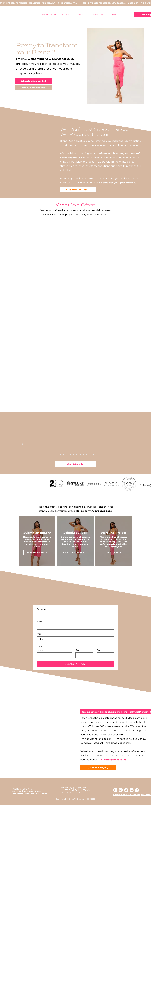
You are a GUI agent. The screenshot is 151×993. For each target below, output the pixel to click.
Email (39, 621)
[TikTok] (137, 790)
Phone (39, 634)
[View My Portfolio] (75, 464)
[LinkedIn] (132, 790)
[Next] (128, 444)
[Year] (105, 655)
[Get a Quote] (113, 552)
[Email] (75, 626)
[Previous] (22, 444)
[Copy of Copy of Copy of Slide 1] (70, 454)
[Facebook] (126, 790)
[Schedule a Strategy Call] (33, 81)
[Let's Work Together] (78, 189)
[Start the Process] (37, 552)
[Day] (84, 655)
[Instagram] (121, 790)
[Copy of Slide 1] (63, 454)
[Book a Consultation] (75, 552)
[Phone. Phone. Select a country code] (41, 639)
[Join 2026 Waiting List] (33, 87)
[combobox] (54, 655)
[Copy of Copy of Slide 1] (83, 454)
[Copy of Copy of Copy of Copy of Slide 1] (93, 454)
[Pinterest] (115, 790)
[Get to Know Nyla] (98, 767)
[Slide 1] (60, 454)
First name (42, 609)
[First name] (75, 614)
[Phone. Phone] (78, 639)
